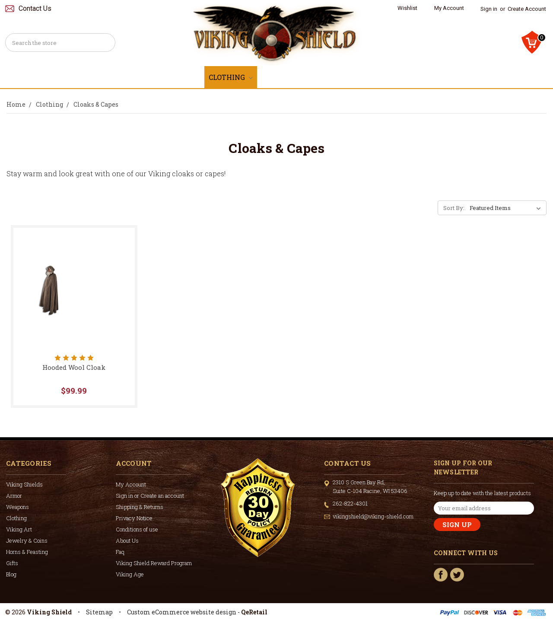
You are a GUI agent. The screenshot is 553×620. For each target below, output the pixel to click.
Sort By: (453, 208)
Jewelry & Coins (357, 77)
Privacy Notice (134, 518)
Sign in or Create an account (150, 495)
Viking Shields (70, 77)
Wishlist (407, 8)
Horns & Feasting (440, 77)
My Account (449, 8)
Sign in (488, 9)
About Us (127, 540)
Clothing (231, 77)
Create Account (527, 9)
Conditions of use (137, 529)
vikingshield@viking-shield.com (373, 516)
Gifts (502, 77)
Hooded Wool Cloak (73, 367)
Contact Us (35, 8)
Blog (11, 574)
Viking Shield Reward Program (154, 563)
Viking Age (130, 574)
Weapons (177, 77)
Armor (129, 77)
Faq (120, 552)
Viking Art (286, 77)
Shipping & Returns (139, 507)
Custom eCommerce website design (181, 612)
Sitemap (99, 612)
